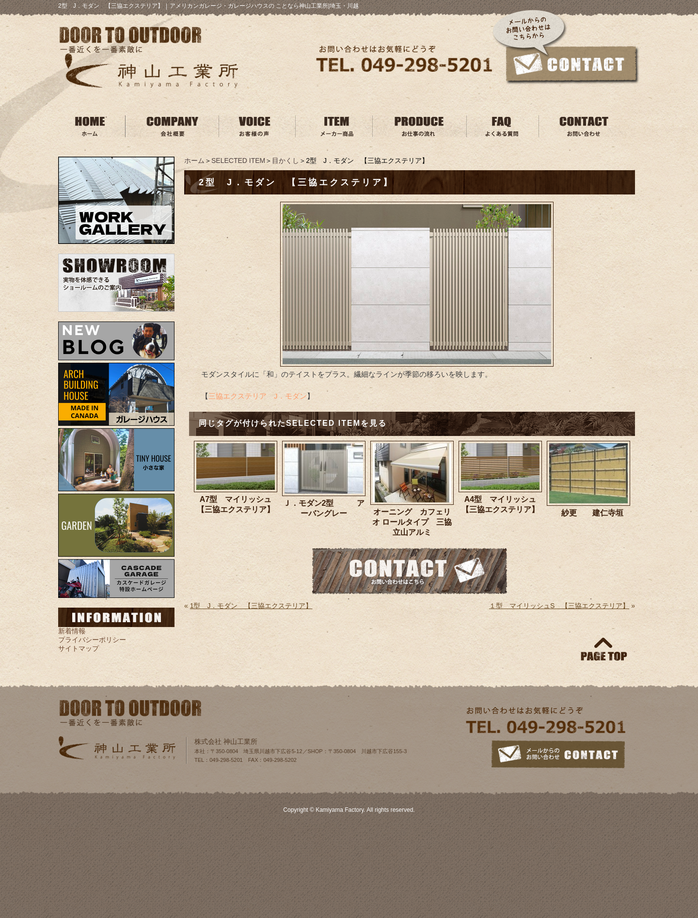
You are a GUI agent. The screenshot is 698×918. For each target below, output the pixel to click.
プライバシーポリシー (92, 640)
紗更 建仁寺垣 (592, 513)
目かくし (285, 160)
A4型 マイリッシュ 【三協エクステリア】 (501, 504)
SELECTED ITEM (238, 160)
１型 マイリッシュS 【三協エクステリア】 (559, 606)
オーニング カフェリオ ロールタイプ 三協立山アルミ (412, 522)
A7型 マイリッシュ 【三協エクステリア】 (237, 504)
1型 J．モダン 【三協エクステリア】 (251, 606)
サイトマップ (78, 648)
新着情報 (71, 631)
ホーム (194, 160)
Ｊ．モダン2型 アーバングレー (324, 508)
